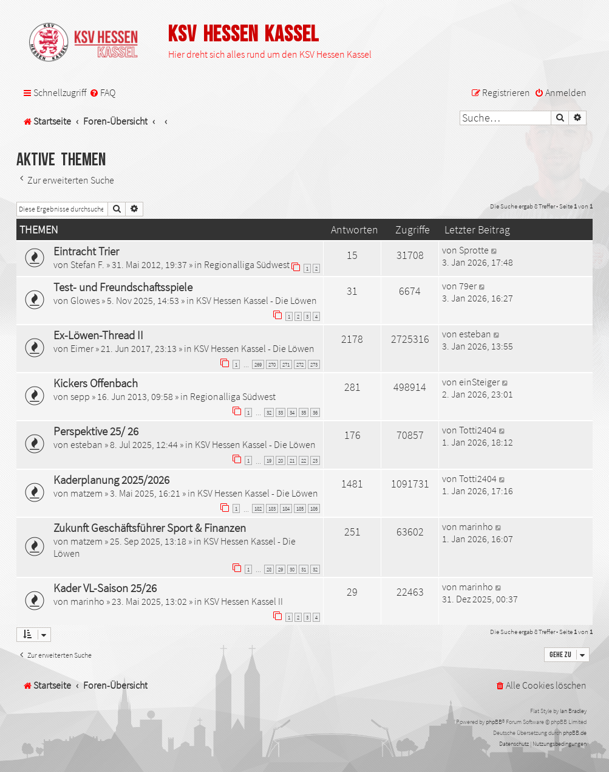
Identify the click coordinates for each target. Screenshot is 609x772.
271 (286, 364)
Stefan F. (87, 264)
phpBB (494, 722)
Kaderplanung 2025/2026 (111, 479)
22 (303, 460)
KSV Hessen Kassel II (243, 601)
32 (269, 412)
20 (280, 460)
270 (272, 364)
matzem (86, 493)
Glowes (85, 300)
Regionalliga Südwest (247, 264)
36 (315, 412)
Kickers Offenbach (95, 383)
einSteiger (479, 382)
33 (280, 412)
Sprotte (474, 250)
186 (314, 508)
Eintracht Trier (86, 251)
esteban (475, 334)
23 (315, 460)
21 (292, 460)
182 (258, 508)
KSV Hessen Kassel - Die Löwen (256, 300)
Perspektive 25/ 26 (95, 431)
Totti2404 (478, 430)
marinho (476, 526)
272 (300, 364)
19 (269, 460)
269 (258, 364)
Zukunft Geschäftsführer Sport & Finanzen (149, 527)
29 (280, 569)
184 (286, 508)
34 (292, 412)
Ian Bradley (573, 711)
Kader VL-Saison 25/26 (105, 588)
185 (300, 508)
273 (314, 364)
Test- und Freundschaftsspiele (122, 287)
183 (272, 508)
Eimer (82, 348)
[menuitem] (102, 92)
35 (303, 412)
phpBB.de (575, 733)
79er (468, 286)
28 (269, 569)
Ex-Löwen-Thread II (98, 335)
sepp (80, 396)
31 (303, 569)
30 (292, 569)
